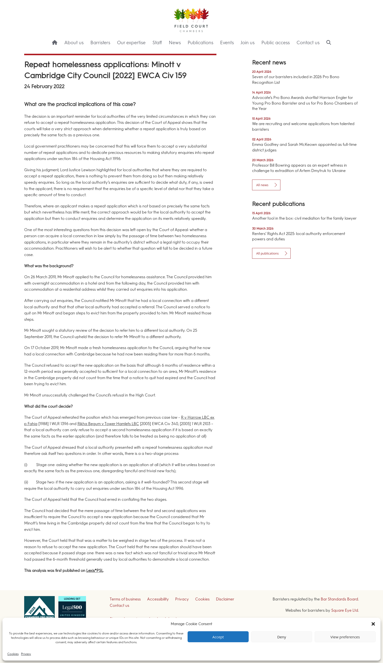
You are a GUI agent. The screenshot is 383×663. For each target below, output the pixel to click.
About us (74, 42)
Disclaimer (225, 599)
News (175, 42)
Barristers (100, 42)
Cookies (13, 654)
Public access (275, 42)
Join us (248, 42)
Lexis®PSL (94, 570)
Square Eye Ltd (344, 610)
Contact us (308, 42)
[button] (373, 623)
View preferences (345, 636)
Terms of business (125, 599)
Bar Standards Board (339, 599)
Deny (281, 636)
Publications (200, 42)
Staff (157, 42)
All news (262, 185)
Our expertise (131, 42)
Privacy (26, 654)
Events (227, 42)
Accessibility (158, 599)
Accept (218, 636)
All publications (267, 253)
